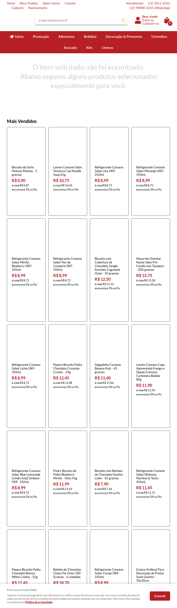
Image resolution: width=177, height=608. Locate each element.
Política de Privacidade (64, 554)
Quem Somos (51, 3)
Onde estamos (16, 549)
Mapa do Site (15, 540)
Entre (146, 20)
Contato (70, 3)
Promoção (41, 37)
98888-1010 (150, 8)
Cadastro (18, 8)
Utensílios (159, 37)
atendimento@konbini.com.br (111, 554)
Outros (107, 48)
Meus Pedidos (29, 3)
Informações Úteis (65, 524)
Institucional (17, 524)
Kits (89, 48)
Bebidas (90, 37)
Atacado (70, 48)
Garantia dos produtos (64, 545)
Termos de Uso (59, 536)
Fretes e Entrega (61, 540)
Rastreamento (37, 8)
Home (11, 3)
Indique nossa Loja (19, 554)
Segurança (56, 549)
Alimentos (66, 37)
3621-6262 (159, 3)
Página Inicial (15, 531)
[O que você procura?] (123, 20)
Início (19, 37)
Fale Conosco (15, 536)
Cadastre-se (150, 23)
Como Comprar (60, 531)
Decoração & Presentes (124, 37)
